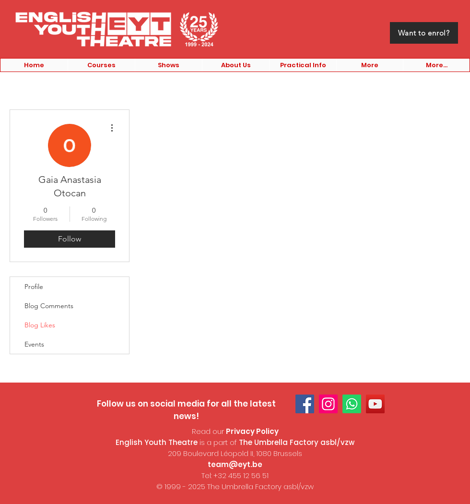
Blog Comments (48, 305)
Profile (33, 286)
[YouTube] (375, 404)
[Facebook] (304, 404)
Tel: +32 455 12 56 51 (235, 475)
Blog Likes (39, 325)
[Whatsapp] (351, 404)
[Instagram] (328, 404)
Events (34, 344)
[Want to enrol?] (424, 33)
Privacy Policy (252, 431)
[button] (101, 65)
